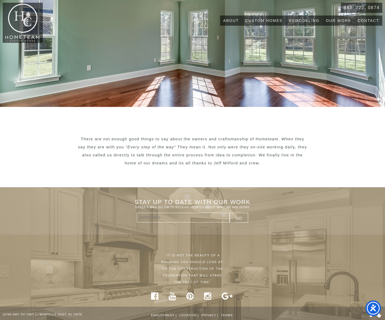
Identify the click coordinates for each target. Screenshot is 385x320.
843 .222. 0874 (362, 7)
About (231, 20)
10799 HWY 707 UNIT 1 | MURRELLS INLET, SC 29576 (42, 314)
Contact (368, 20)
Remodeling (304, 20)
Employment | (164, 315)
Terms (227, 315)
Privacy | (209, 315)
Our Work (338, 20)
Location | (189, 315)
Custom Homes (264, 20)
